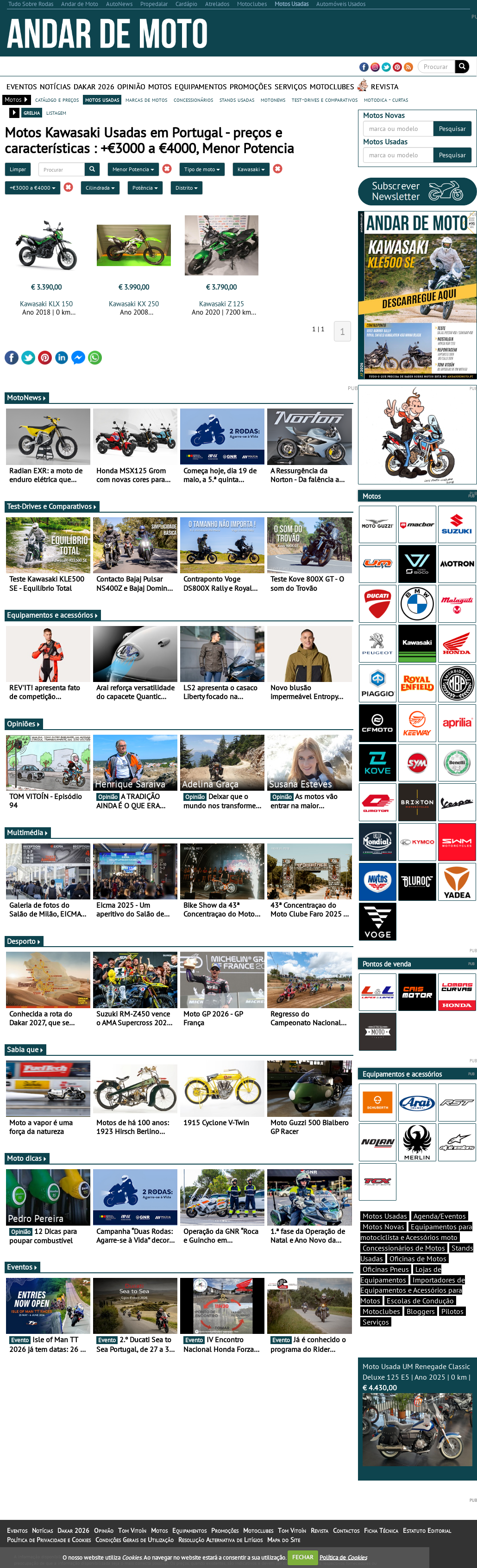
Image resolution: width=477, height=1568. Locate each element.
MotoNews (27, 397)
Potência (145, 187)
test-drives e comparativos (325, 99)
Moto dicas (27, 1158)
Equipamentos (201, 86)
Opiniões (24, 723)
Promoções (251, 86)
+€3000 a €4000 (33, 187)
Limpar (18, 169)
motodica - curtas (386, 99)
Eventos (21, 86)
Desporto (24, 941)
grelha (32, 112)
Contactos (346, 1530)
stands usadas (237, 99)
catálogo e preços (57, 99)
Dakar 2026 (94, 86)
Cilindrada (100, 187)
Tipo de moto (202, 169)
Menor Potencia (133, 169)
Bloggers (421, 1311)
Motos (160, 86)
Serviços (291, 86)
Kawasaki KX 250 (134, 303)
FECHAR (303, 1557)
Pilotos (452, 1311)
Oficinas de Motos (417, 1258)
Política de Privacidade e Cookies (49, 1540)
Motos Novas (383, 1226)
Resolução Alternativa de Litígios (220, 1540)
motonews (273, 99)
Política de (343, 1557)
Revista (384, 86)
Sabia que (25, 1049)
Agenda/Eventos (440, 1216)
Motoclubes (332, 86)
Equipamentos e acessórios (53, 615)
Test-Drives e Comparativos (52, 506)
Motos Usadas (385, 1216)
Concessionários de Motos (404, 1247)
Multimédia (28, 832)
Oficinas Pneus (386, 1269)
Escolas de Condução (420, 1300)
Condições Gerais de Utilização (134, 1540)
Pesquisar (452, 128)
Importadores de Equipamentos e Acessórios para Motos (412, 1290)
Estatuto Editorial (427, 1530)
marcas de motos (146, 99)
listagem (56, 112)
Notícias (55, 86)
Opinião (131, 86)
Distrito (187, 187)
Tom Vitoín (132, 1530)
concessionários (193, 99)
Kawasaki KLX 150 (46, 303)
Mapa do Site (283, 1540)
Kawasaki (251, 169)
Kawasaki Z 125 (221, 303)
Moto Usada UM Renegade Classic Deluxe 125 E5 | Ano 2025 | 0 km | (418, 1414)
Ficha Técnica (381, 1530)
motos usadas (102, 99)
